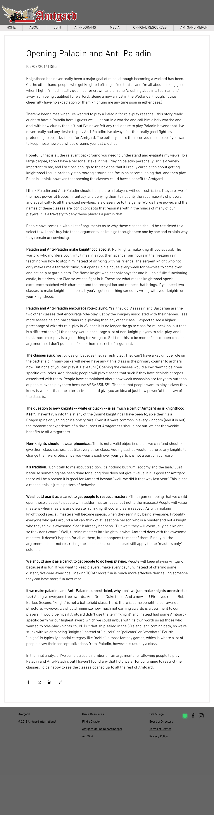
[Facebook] (193, 716)
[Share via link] (60, 682)
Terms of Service (160, 729)
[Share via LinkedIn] (50, 682)
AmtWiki (87, 736)
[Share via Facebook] (28, 682)
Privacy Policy (158, 736)
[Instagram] (201, 716)
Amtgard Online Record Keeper (102, 729)
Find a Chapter (91, 722)
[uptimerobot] (185, 716)
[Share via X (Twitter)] (39, 682)
